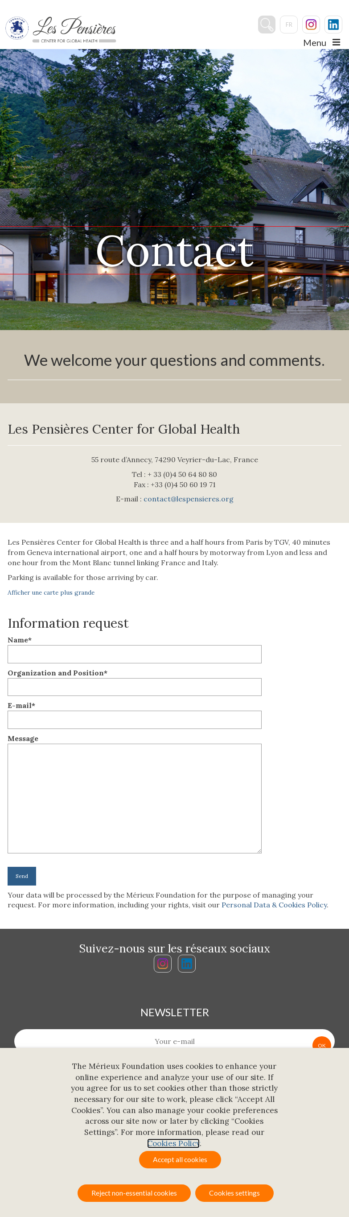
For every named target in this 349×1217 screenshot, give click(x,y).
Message (135, 743)
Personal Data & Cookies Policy (274, 904)
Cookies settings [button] (234, 1193)
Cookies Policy (173, 1143)
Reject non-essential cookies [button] (134, 1193)
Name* (135, 646)
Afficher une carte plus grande (51, 592)
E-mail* (135, 712)
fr (289, 25)
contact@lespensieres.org (189, 498)
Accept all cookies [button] (180, 1159)
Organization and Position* (135, 679)
